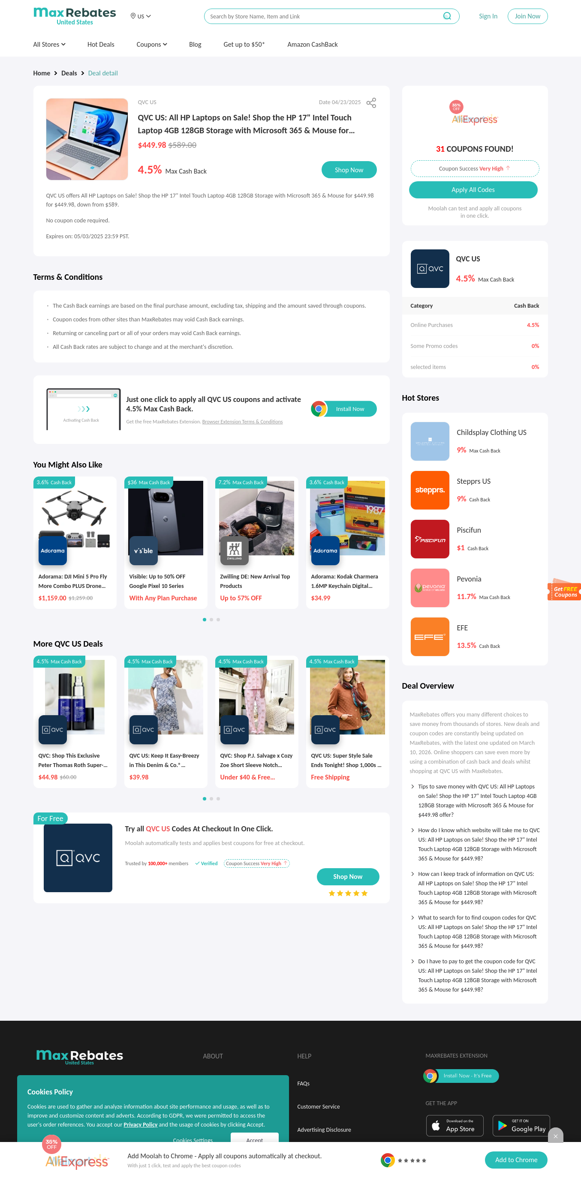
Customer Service (319, 1106)
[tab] (475, 798)
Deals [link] (69, 73)
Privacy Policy (140, 1124)
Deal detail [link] (103, 73)
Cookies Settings (193, 1140)
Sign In (488, 16)
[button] (140, 16)
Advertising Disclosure (324, 1129)
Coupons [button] (152, 44)
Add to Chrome (516, 1160)
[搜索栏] (315, 16)
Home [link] (42, 73)
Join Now (527, 16)
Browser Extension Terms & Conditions (242, 422)
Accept (255, 1140)
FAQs (304, 1083)
